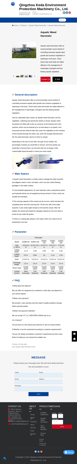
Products (23, 25)
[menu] (33, 20)
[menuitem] (33, 20)
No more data (22, 344)
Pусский (27, 13)
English (21, 14)
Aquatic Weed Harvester (37, 25)
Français (27, 14)
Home (16, 25)
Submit (38, 394)
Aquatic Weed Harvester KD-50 (25, 347)
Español (21, 13)
